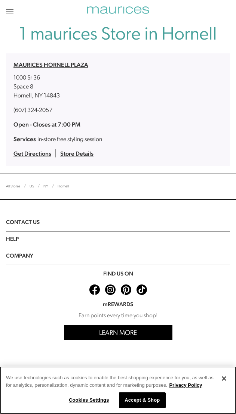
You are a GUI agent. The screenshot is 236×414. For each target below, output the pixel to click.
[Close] (224, 378)
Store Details (77, 154)
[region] (118, 390)
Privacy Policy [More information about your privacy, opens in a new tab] (185, 385)
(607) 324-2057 (32, 110)
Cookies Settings (89, 400)
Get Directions (32, 154)
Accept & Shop (142, 400)
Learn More (118, 333)
